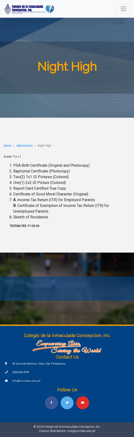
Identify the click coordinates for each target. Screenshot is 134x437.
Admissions (25, 145)
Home (8, 145)
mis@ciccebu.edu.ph (81, 431)
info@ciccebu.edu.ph (26, 380)
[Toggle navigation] (123, 9)
